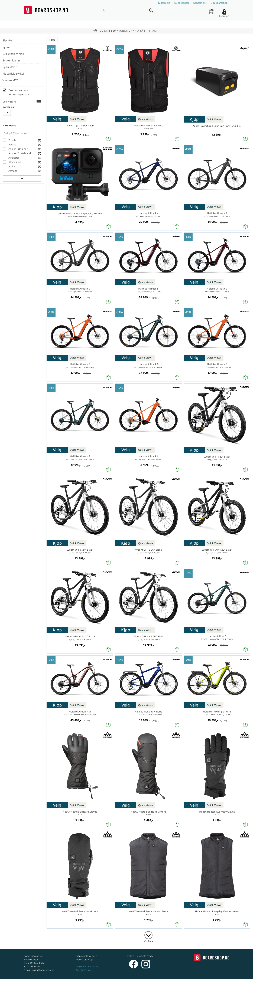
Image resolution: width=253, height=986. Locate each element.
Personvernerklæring (87, 966)
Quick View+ (77, 119)
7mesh (12, 140)
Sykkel (6, 47)
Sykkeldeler (9, 67)
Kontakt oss (199, 3)
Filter (52, 40)
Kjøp (194, 119)
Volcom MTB (10, 80)
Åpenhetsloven (84, 970)
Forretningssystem (139, 982)
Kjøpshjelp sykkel (13, 73)
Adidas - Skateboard (19, 153)
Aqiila (11, 166)
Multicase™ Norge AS (197, 982)
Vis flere (148, 941)
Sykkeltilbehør (11, 60)
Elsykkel (7, 40)
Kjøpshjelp (164, 3)
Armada (12, 171)
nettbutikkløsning (164, 982)
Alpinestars (14, 162)
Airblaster (13, 157)
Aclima (12, 144)
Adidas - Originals (18, 149)
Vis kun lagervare (18, 94)
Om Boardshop (219, 3)
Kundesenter (181, 3)
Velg (57, 119)
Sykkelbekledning (13, 53)
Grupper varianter (19, 90)
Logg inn (224, 16)
